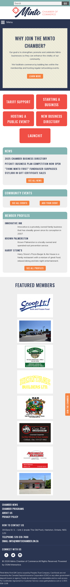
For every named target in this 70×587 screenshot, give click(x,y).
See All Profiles (35, 268)
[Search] (41, 3)
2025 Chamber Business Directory (26, 158)
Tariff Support (18, 101)
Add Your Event (50, 203)
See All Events (19, 203)
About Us (7, 513)
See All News (35, 180)
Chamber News (10, 505)
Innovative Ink (13, 223)
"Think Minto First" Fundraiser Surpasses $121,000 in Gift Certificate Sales (31, 171)
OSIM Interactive (13, 564)
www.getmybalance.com (49, 581)
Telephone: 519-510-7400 (15, 537)
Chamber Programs (13, 509)
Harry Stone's (13, 250)
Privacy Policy (10, 517)
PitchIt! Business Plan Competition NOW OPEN (33, 164)
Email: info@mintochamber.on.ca (20, 541)
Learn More (35, 76)
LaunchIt (35, 135)
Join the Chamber (67, 404)
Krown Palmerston (16, 238)
